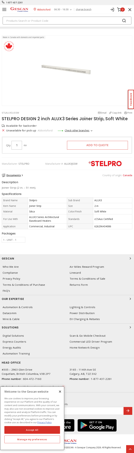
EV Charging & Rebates (85, 319)
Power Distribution (82, 313)
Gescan (67, 258)
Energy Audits (12, 347)
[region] (32, 418)
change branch (83, 9)
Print (129, 112)
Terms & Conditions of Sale (87, 278)
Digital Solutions (13, 335)
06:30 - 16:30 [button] (61, 9)
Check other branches (77, 130)
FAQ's (6, 290)
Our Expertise (67, 299)
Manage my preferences (32, 439)
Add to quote (97, 145)
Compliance (10, 272)
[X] (60, 391)
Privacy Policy (11, 278)
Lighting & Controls (82, 307)
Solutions (67, 327)
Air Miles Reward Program (87, 266)
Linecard (75, 272)
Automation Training (16, 353)
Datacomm (9, 313)
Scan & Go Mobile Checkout (88, 335)
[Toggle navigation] (4, 9)
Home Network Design (85, 347)
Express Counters (14, 341)
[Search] (67, 20)
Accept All (32, 429)
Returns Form (79, 284)
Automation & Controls (18, 307)
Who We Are (11, 266)
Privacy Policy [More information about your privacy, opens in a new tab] (44, 422)
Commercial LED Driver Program (91, 341)
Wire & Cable (11, 319)
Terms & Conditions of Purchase (24, 284)
